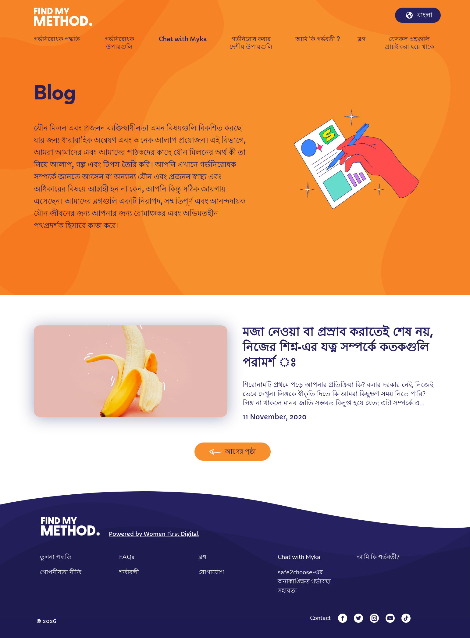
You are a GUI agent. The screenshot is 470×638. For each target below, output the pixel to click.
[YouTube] (390, 618)
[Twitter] (358, 618)
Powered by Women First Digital (154, 533)
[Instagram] (374, 618)
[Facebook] (342, 618)
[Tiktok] (406, 618)
